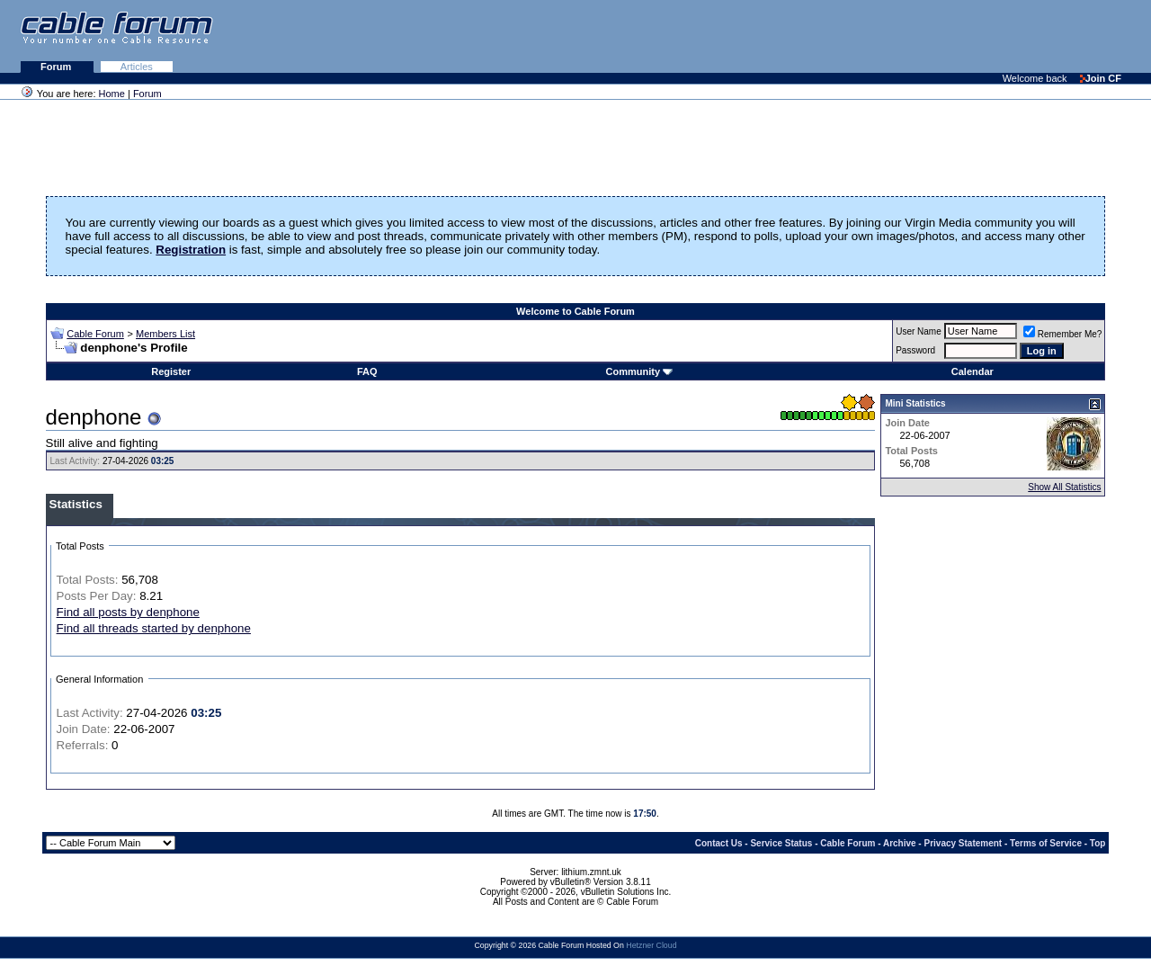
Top (1098, 843)
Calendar (972, 371)
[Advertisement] (931, 36)
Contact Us (719, 843)
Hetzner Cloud (651, 945)
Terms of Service (1046, 843)
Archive (899, 843)
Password (915, 350)
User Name (918, 331)
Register (171, 371)
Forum (57, 66)
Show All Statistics (1064, 487)
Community (640, 371)
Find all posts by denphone (128, 612)
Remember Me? (1062, 334)
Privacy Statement (962, 843)
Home (112, 93)
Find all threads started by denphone (154, 628)
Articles (136, 66)
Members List (165, 333)
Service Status (781, 843)
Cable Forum (95, 333)
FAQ (367, 371)
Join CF (1100, 78)
